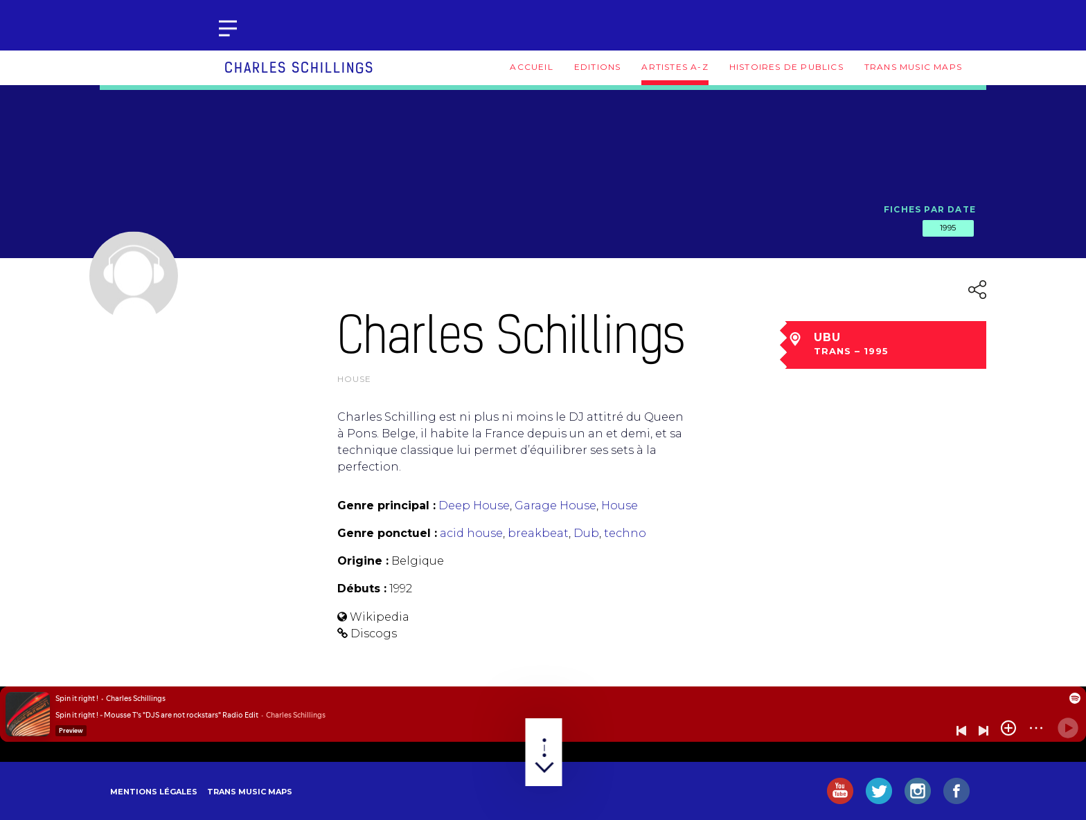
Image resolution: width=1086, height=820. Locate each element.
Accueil (531, 67)
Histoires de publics (786, 67)
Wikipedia (379, 616)
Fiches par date (930, 209)
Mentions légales (153, 791)
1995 (948, 228)
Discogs (373, 633)
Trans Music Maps (913, 67)
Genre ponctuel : (387, 533)
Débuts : (361, 588)
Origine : (363, 560)
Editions (597, 67)
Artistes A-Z (674, 67)
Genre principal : (386, 505)
